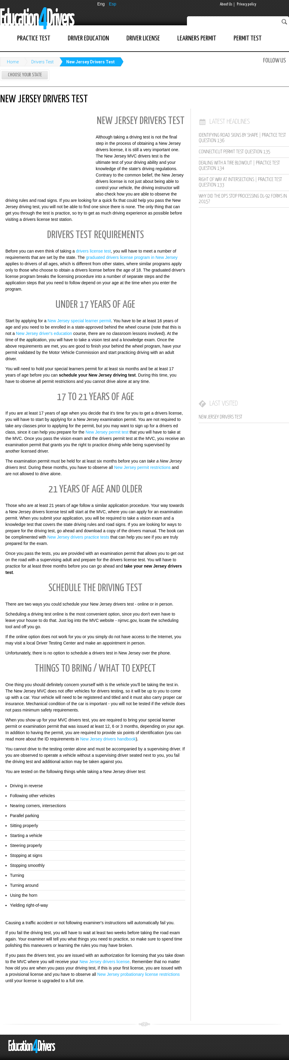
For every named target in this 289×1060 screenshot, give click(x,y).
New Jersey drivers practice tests (78, 537)
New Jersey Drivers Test (90, 61)
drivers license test (93, 251)
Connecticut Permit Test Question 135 (234, 151)
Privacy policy (246, 4)
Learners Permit (196, 38)
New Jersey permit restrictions (142, 467)
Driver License (143, 38)
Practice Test (33, 38)
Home (13, 61)
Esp (112, 4)
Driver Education (88, 38)
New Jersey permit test (106, 432)
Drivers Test (42, 61)
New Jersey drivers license (104, 961)
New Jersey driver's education (44, 333)
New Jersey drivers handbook (107, 739)
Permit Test (248, 38)
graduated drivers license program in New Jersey (131, 257)
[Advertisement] (45, 151)
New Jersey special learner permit (79, 320)
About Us (226, 4)
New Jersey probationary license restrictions (138, 974)
